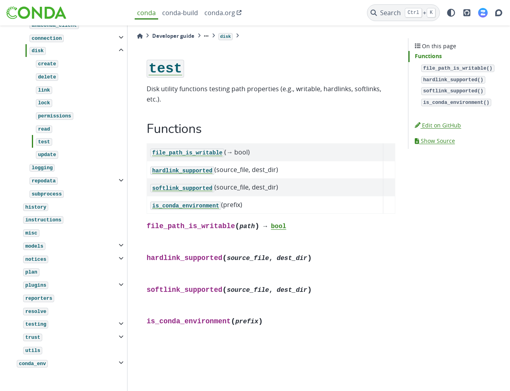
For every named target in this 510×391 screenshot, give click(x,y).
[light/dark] (451, 13)
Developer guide (173, 35)
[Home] (140, 36)
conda (146, 12)
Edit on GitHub (438, 125)
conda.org (219, 12)
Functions (428, 56)
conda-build (180, 12)
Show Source (435, 141)
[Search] (403, 12)
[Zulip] (483, 13)
